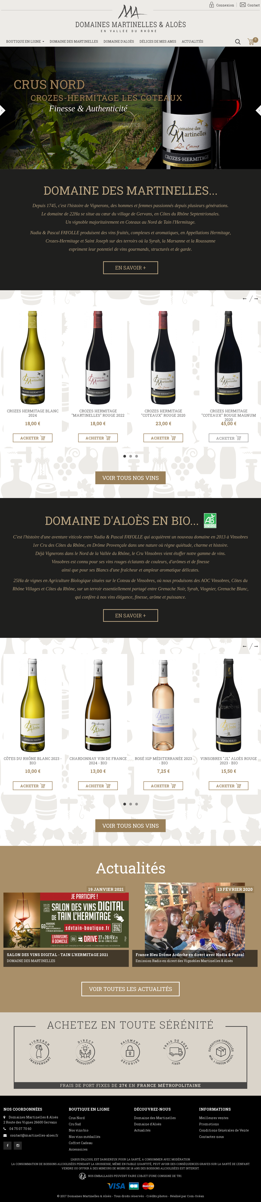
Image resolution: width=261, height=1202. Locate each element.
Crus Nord (77, 1118)
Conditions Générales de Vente (224, 1130)
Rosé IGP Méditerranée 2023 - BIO (163, 760)
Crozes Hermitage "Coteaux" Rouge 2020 (163, 413)
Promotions (209, 1124)
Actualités (142, 1130)
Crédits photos (157, 1196)
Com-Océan (195, 1196)
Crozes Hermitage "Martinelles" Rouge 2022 (97, 413)
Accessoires (78, 1149)
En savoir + (130, 267)
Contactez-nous (211, 1136)
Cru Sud (75, 1124)
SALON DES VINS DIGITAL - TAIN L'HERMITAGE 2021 (57, 954)
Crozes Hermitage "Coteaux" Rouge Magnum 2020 (228, 415)
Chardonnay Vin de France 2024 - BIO (98, 760)
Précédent (2, 110)
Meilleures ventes (213, 1118)
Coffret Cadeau (80, 1143)
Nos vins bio (78, 1130)
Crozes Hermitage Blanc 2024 (32, 413)
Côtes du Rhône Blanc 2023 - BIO (33, 760)
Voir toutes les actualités (130, 989)
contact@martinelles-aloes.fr (34, 1135)
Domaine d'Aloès (147, 1124)
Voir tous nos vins (130, 477)
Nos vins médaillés (84, 1136)
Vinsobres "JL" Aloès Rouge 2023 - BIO (228, 760)
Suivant (258, 110)
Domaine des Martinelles (155, 1118)
